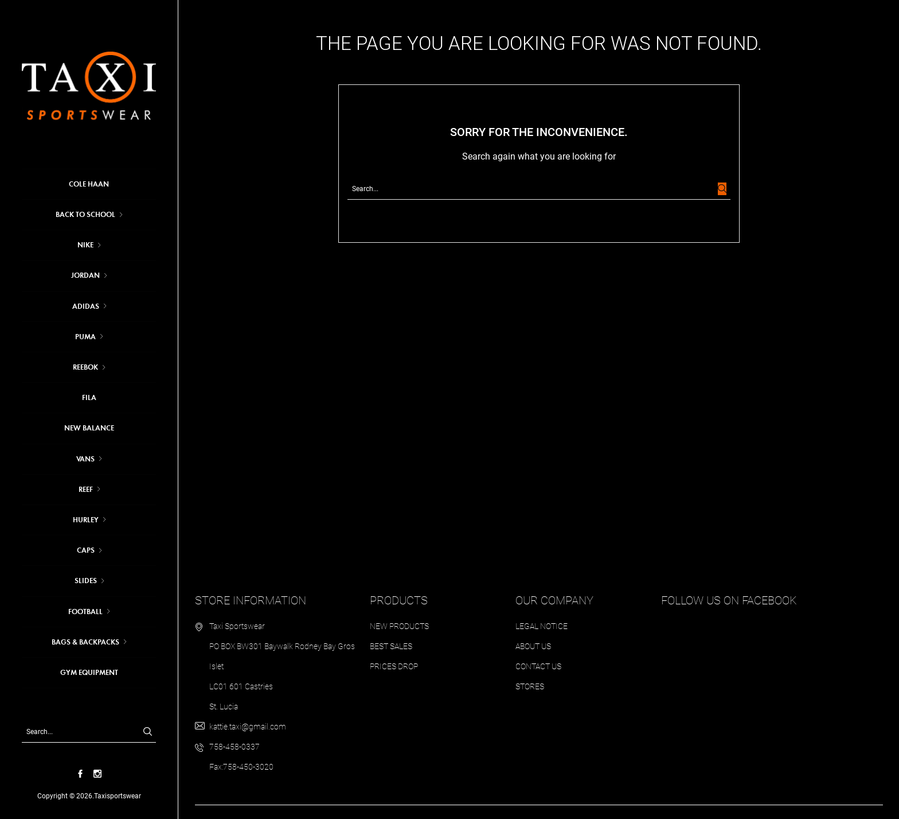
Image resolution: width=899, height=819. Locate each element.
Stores (529, 686)
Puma (85, 336)
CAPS (86, 550)
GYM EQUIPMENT (89, 672)
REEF (86, 489)
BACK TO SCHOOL (85, 214)
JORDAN (85, 275)
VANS (85, 459)
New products (399, 626)
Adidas (85, 306)
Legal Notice (541, 626)
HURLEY (86, 520)
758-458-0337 (234, 746)
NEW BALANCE (89, 428)
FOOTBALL (85, 611)
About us (533, 646)
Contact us (538, 666)
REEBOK (85, 367)
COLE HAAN (89, 184)
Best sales (391, 646)
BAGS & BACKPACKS (85, 642)
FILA (89, 397)
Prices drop (394, 666)
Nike (85, 245)
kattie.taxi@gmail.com (247, 726)
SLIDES (86, 580)
